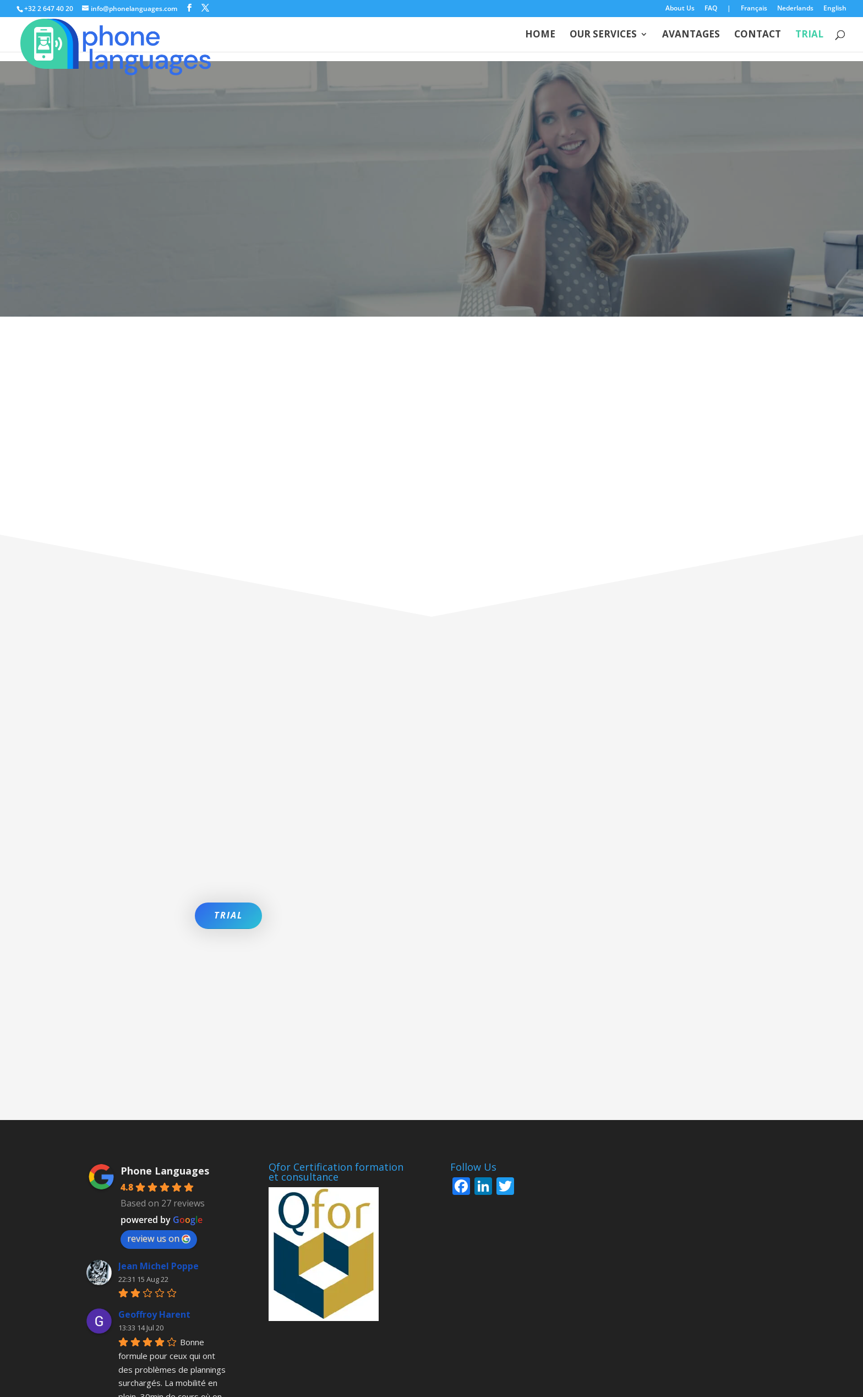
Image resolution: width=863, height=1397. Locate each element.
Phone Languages (165, 1036)
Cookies (311, 1352)
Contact (757, 35)
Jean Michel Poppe (158, 1132)
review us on (158, 1105)
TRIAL (228, 915)
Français (754, 9)
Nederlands (795, 9)
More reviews (158, 1291)
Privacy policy (256, 1352)
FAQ (710, 9)
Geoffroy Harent (154, 1181)
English (834, 9)
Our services (603, 35)
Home (540, 35)
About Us (680, 9)
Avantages (691, 35)
